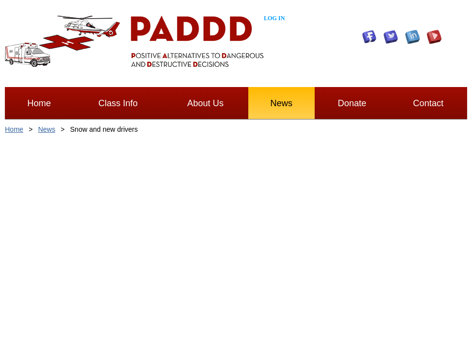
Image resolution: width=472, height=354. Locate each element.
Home (14, 129)
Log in (274, 18)
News (46, 129)
